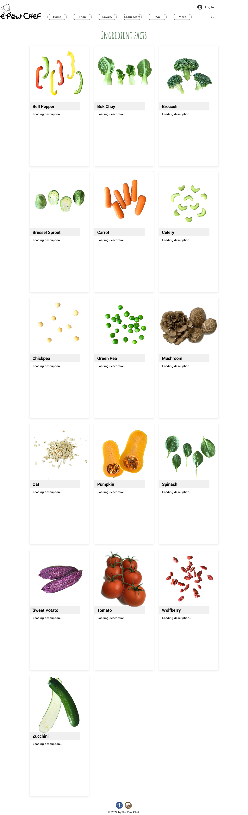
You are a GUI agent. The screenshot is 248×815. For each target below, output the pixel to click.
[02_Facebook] (119, 805)
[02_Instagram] (128, 805)
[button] (82, 17)
